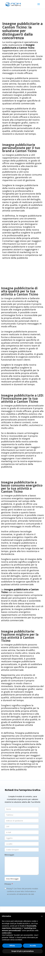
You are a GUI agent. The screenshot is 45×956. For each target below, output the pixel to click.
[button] (42, 916)
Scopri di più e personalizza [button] (22, 951)
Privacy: (9, 884)
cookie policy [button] (6, 933)
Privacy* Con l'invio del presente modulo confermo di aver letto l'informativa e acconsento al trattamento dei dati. (21, 891)
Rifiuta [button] (12, 946)
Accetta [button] (33, 946)
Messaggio (9, 855)
